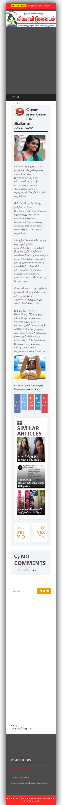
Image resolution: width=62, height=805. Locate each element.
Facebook (17, 404)
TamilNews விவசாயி (42, 798)
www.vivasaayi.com (20, 777)
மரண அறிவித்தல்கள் (22, 728)
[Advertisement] (31, 61)
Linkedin (38, 402)
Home (14, 725)
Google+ (31, 402)
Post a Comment (27, 570)
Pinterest (44, 404)
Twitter (24, 402)
